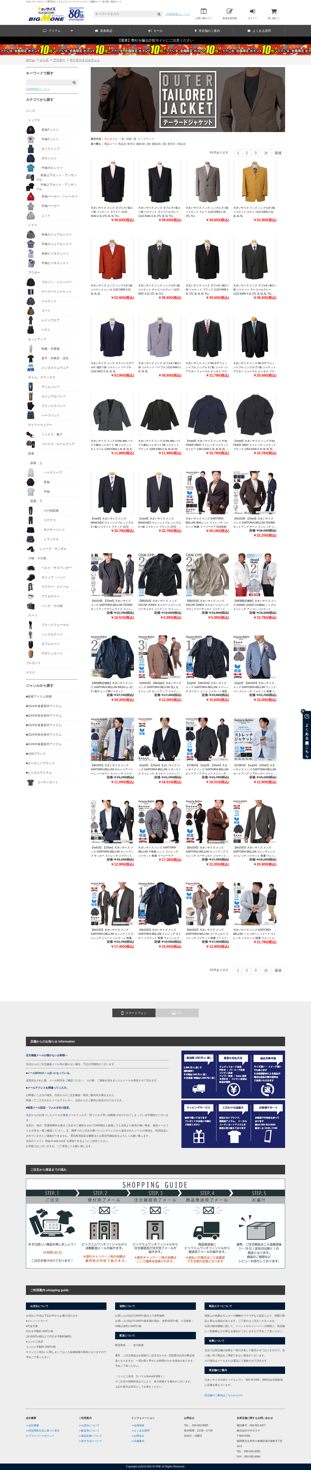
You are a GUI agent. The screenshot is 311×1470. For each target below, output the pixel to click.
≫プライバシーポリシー (40, 1435)
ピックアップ (146, 138)
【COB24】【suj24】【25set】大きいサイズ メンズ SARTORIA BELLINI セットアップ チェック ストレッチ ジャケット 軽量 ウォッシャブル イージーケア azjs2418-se (207, 773)
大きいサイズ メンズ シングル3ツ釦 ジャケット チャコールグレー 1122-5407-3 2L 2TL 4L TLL (159, 289)
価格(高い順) (159, 143)
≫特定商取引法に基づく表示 (43, 1430)
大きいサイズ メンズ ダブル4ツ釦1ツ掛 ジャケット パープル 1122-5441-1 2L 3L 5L (159, 367)
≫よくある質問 (140, 1430)
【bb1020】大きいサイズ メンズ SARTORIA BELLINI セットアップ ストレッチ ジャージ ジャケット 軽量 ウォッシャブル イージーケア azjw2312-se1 (112, 938)
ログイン (252, 13)
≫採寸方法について (90, 1441)
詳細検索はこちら (178, 14)
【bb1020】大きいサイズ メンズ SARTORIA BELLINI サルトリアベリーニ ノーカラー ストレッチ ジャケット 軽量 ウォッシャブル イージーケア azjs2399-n (112, 773)
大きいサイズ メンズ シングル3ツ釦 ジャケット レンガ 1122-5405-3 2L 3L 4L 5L (111, 289)
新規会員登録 (230, 13)
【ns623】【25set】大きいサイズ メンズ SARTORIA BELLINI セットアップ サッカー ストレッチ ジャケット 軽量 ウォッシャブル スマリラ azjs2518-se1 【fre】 (112, 856)
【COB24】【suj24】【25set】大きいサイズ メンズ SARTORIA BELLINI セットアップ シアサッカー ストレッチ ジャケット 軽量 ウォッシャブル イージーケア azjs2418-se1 (254, 773)
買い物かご (274, 13)
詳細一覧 (131, 138)
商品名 (122, 143)
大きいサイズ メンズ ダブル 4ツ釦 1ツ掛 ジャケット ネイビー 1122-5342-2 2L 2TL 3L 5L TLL (112, 212)
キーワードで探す (40, 73)
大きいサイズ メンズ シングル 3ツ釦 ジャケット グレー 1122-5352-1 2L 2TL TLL (207, 212)
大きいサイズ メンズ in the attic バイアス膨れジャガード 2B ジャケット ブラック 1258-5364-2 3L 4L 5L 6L (159, 445)
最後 (278, 153)
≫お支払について (89, 1425)
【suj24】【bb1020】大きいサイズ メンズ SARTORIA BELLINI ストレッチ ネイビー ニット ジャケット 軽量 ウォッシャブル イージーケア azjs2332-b (207, 691)
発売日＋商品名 (177, 143)
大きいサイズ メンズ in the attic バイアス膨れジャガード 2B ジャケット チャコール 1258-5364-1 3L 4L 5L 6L (112, 445)
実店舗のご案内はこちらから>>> (224, 1395)
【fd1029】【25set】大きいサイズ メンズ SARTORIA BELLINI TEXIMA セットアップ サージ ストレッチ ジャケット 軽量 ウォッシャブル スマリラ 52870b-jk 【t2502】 (254, 527)
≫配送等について (89, 1430)
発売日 (131, 143)
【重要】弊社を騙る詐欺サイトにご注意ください (155, 40)
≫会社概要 (32, 1425)
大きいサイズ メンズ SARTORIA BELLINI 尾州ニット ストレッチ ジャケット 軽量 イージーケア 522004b (207, 522)
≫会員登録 (137, 1425)
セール (155, 30)
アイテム (58, 30)
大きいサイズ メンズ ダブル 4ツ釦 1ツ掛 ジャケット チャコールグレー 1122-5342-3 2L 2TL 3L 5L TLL (159, 212)
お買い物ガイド (203, 13)
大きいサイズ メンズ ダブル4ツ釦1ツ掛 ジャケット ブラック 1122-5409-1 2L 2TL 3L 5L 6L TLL (207, 289)
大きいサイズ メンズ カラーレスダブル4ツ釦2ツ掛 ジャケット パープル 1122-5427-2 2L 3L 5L (112, 367)
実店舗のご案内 (207, 30)
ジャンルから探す (40, 685)
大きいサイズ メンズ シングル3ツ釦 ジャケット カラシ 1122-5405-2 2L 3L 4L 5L (254, 212)
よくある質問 (259, 30)
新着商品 (103, 30)
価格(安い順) (143, 143)
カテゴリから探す (40, 100)
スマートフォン (134, 1013)
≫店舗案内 (137, 1441)
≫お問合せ (137, 1435)
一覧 (121, 138)
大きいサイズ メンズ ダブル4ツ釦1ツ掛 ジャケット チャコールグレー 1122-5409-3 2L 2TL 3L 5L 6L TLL (254, 289)
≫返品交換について (90, 1435)
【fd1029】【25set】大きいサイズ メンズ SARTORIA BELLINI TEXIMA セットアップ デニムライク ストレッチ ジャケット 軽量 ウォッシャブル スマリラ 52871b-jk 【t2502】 (112, 609)
